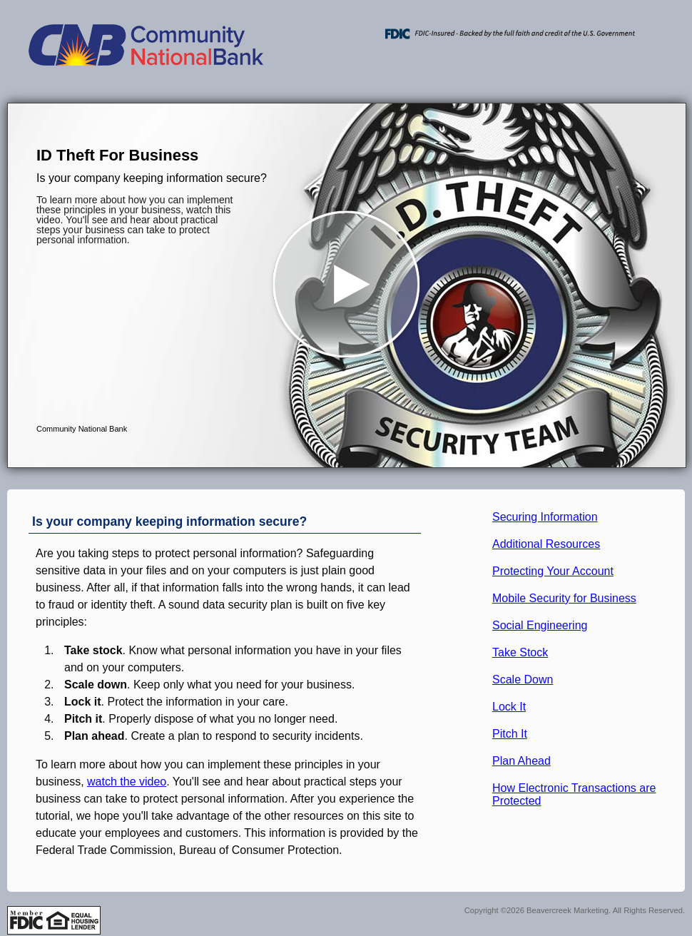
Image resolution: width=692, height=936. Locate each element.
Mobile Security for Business (564, 598)
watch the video (126, 781)
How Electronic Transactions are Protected (574, 794)
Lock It (509, 707)
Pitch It (509, 734)
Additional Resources (546, 544)
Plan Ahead (521, 761)
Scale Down (522, 679)
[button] (347, 285)
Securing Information (545, 517)
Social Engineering (539, 625)
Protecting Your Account (553, 571)
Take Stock (520, 652)
